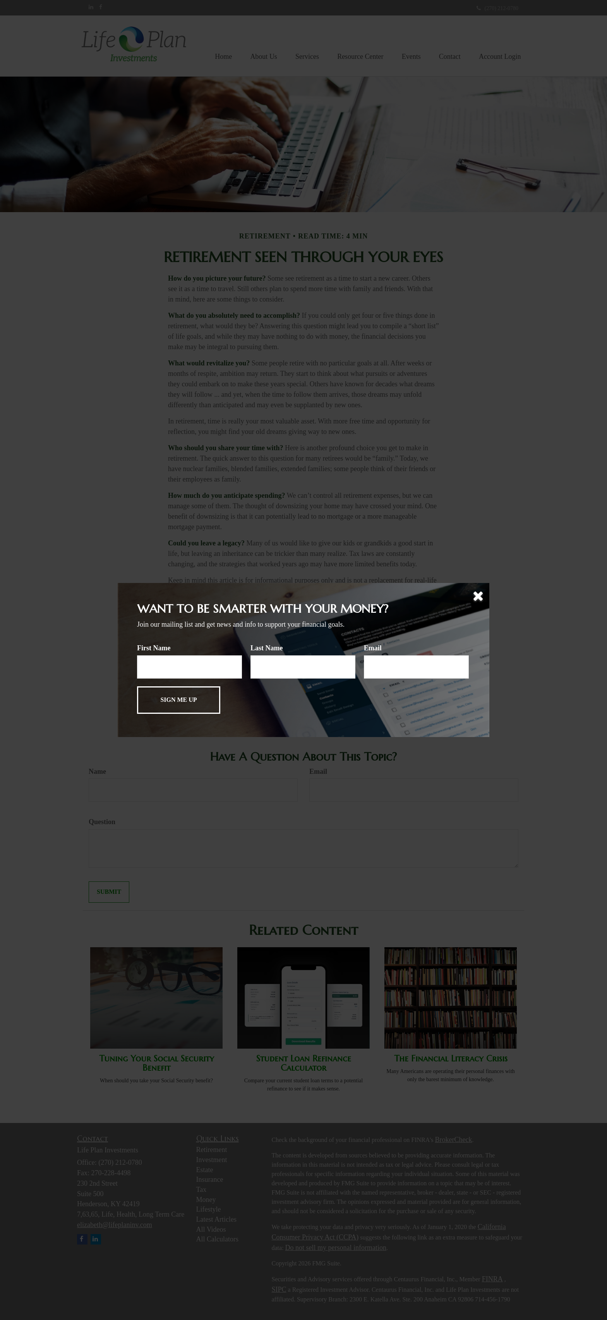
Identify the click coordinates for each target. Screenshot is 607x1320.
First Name (153, 648)
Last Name (266, 648)
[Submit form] (178, 700)
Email (373, 648)
